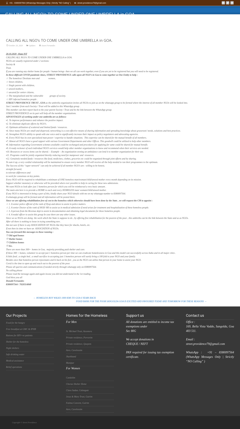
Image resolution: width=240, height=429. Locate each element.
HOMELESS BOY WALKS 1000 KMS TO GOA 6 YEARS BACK (64, 298)
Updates (32, 51)
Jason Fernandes (48, 51)
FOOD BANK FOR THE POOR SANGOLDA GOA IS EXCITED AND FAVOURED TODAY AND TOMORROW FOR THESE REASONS (141, 301)
